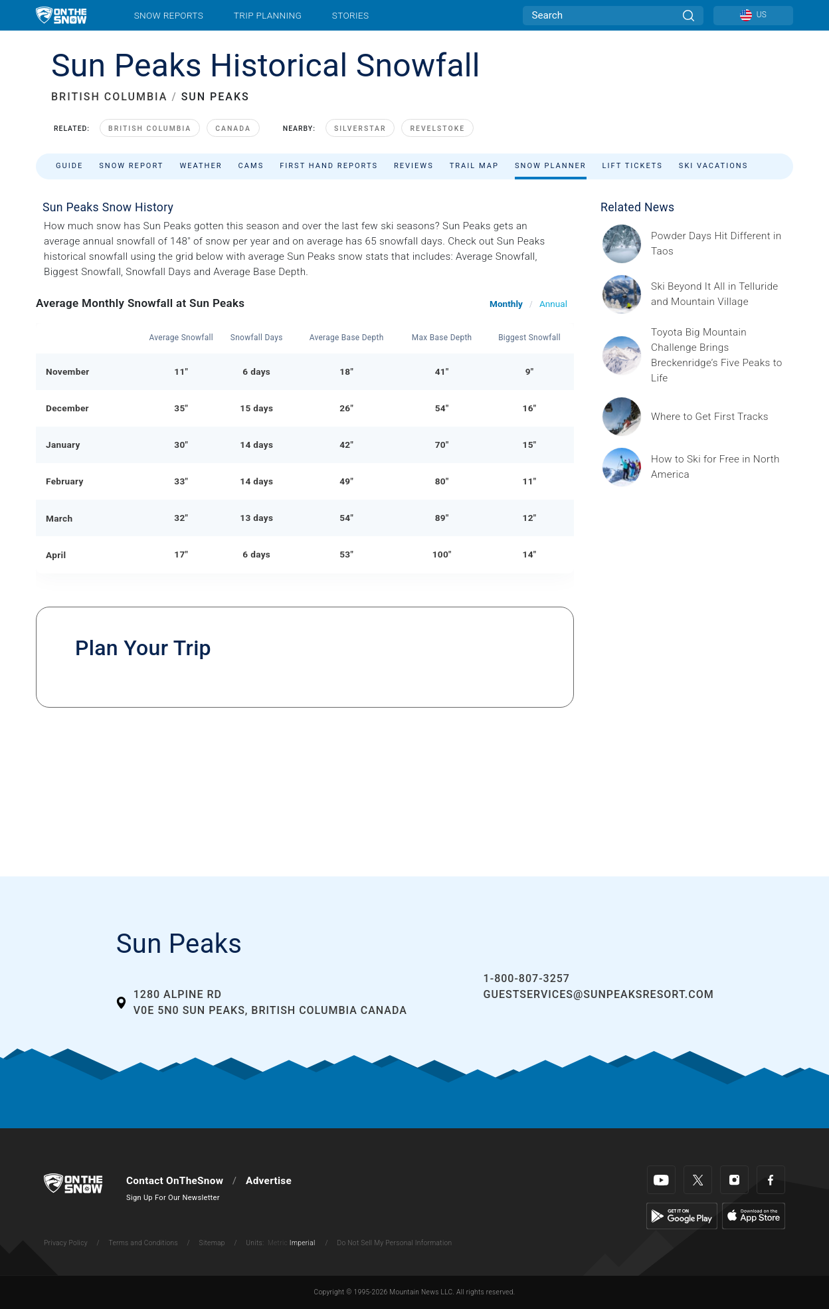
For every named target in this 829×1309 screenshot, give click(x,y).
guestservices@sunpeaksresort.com (599, 994)
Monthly (506, 303)
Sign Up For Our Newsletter (173, 1197)
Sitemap (212, 1243)
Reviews (414, 165)
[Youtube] (661, 1179)
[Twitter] (698, 1179)
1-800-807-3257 (527, 978)
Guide (69, 165)
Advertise (269, 1181)
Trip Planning (268, 15)
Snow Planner (551, 165)
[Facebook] (771, 1179)
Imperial (303, 1243)
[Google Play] (681, 1215)
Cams (251, 165)
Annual (553, 303)
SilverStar (360, 128)
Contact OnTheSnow (174, 1181)
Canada (233, 128)
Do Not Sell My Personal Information (394, 1243)
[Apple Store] (753, 1215)
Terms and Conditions (142, 1243)
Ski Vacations (713, 165)
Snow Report (131, 165)
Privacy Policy (66, 1243)
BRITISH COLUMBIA (109, 96)
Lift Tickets (632, 165)
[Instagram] (734, 1179)
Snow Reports (168, 15)
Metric (278, 1243)
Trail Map (474, 165)
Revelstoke (437, 128)
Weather (200, 165)
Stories (350, 15)
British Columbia (149, 128)
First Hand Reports (329, 165)
